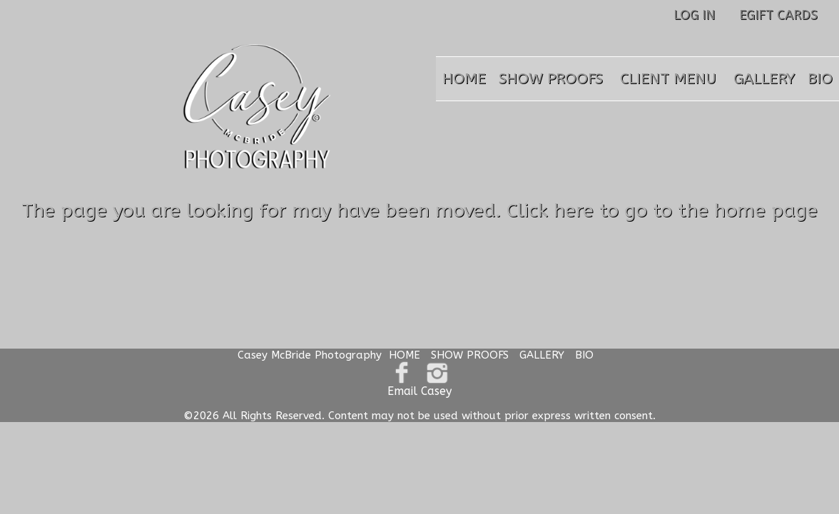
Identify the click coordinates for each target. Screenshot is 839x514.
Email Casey (419, 391)
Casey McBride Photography (310, 355)
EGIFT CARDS (778, 15)
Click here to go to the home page (662, 210)
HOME (464, 79)
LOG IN (694, 15)
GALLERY (764, 79)
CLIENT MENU (668, 79)
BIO (820, 79)
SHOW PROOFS (551, 79)
